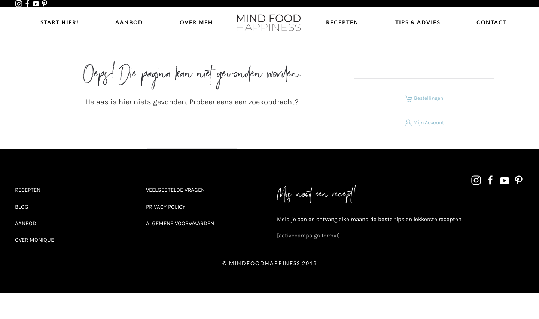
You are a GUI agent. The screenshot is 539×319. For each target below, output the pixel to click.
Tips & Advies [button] (417, 22)
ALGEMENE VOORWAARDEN (180, 223)
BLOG (21, 206)
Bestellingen (424, 98)
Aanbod (129, 22)
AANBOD (25, 223)
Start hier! (59, 22)
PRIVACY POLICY (165, 206)
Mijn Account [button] (424, 122)
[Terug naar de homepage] (269, 22)
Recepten (342, 22)
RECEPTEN (27, 190)
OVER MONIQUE (34, 239)
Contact (491, 22)
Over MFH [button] (196, 22)
